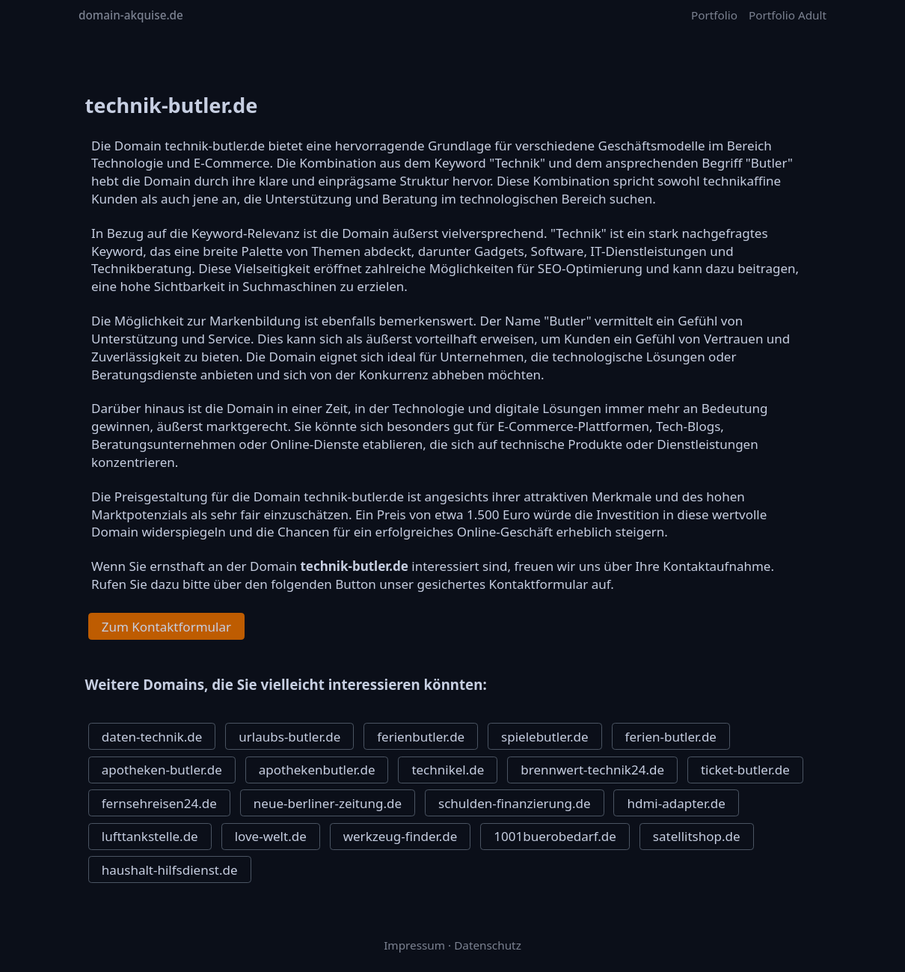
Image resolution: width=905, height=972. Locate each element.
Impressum (414, 945)
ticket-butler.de (745, 769)
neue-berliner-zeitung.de (328, 803)
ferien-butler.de (671, 736)
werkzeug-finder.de (400, 836)
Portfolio (714, 14)
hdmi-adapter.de (676, 803)
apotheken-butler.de (162, 769)
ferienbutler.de (420, 736)
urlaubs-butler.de (289, 736)
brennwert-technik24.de (592, 769)
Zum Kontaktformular (166, 626)
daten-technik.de (152, 736)
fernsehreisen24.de (159, 803)
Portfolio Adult (787, 14)
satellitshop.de (696, 836)
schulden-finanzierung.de (514, 803)
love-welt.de (271, 836)
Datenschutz (487, 945)
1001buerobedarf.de (555, 836)
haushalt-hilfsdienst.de (170, 869)
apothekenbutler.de (317, 769)
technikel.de (447, 769)
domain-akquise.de (131, 14)
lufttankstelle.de (150, 836)
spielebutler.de (545, 736)
